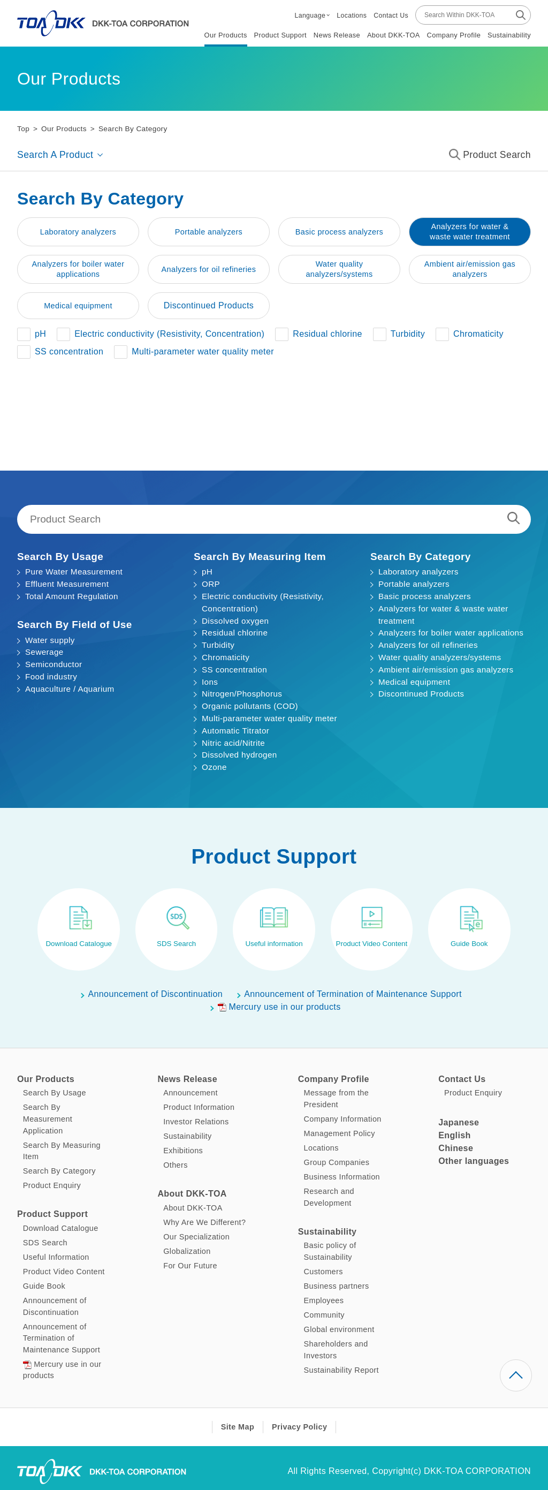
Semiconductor (53, 664)
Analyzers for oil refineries (428, 644)
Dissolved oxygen (235, 620)
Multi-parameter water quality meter (269, 718)
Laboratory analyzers (418, 571)
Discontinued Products (421, 693)
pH (207, 571)
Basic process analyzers (424, 596)
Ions (210, 681)
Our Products (64, 129)
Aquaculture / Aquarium (70, 688)
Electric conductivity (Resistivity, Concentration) (263, 602)
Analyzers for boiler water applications (450, 632)
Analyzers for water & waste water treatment (443, 614)
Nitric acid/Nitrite (233, 742)
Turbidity (218, 644)
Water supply (50, 640)
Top (23, 129)
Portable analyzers (414, 583)
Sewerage (44, 651)
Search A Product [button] (55, 154)
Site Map (237, 1427)
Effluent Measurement (67, 583)
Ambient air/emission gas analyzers (445, 669)
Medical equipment (414, 681)
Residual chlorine (235, 632)
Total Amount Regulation (71, 596)
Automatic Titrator (235, 730)
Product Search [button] (490, 154)
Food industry (51, 676)
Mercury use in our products (279, 1006)
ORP (211, 583)
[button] (312, 15)
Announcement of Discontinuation (155, 994)
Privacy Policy (299, 1427)
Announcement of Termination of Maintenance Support (353, 994)
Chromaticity (225, 657)
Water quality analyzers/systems (439, 657)
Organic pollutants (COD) (250, 705)
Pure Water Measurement (74, 571)
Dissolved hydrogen (239, 754)
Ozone (214, 767)
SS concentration (234, 669)
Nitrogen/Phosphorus (242, 693)
